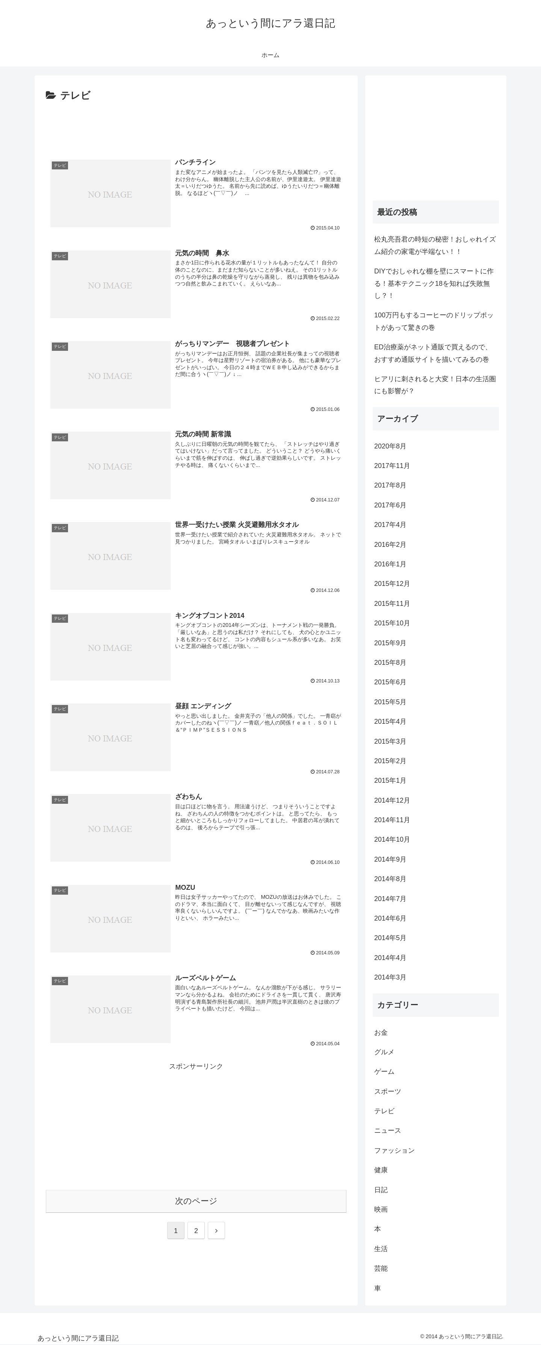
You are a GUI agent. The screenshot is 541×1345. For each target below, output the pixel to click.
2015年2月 (390, 761)
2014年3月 (390, 977)
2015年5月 (390, 702)
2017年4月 (390, 524)
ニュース (387, 1130)
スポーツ (387, 1091)
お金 (381, 1032)
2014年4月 (390, 958)
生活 (381, 1249)
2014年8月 (390, 879)
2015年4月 (390, 721)
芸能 (381, 1268)
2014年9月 (390, 859)
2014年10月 (392, 839)
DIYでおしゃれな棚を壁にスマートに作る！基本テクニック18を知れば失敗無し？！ (434, 283)
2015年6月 (390, 682)
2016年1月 (390, 564)
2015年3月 (390, 741)
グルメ (384, 1052)
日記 (381, 1190)
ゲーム (384, 1071)
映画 (381, 1209)
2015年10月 (392, 623)
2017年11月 (392, 465)
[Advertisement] (196, 125)
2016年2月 (390, 544)
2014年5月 (390, 938)
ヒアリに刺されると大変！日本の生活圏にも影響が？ (435, 385)
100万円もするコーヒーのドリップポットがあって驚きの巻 (434, 321)
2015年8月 (390, 662)
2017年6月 (390, 505)
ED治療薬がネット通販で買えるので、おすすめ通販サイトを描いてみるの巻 (433, 353)
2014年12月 (392, 800)
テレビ (384, 1111)
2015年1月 (390, 780)
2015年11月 (392, 603)
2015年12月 (392, 583)
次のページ (196, 1201)
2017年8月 (390, 485)
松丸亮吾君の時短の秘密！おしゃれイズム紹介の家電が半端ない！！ (435, 245)
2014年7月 (390, 899)
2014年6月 (390, 918)
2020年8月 (390, 446)
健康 (381, 1170)
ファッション (394, 1150)
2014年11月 (392, 820)
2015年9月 (390, 643)
